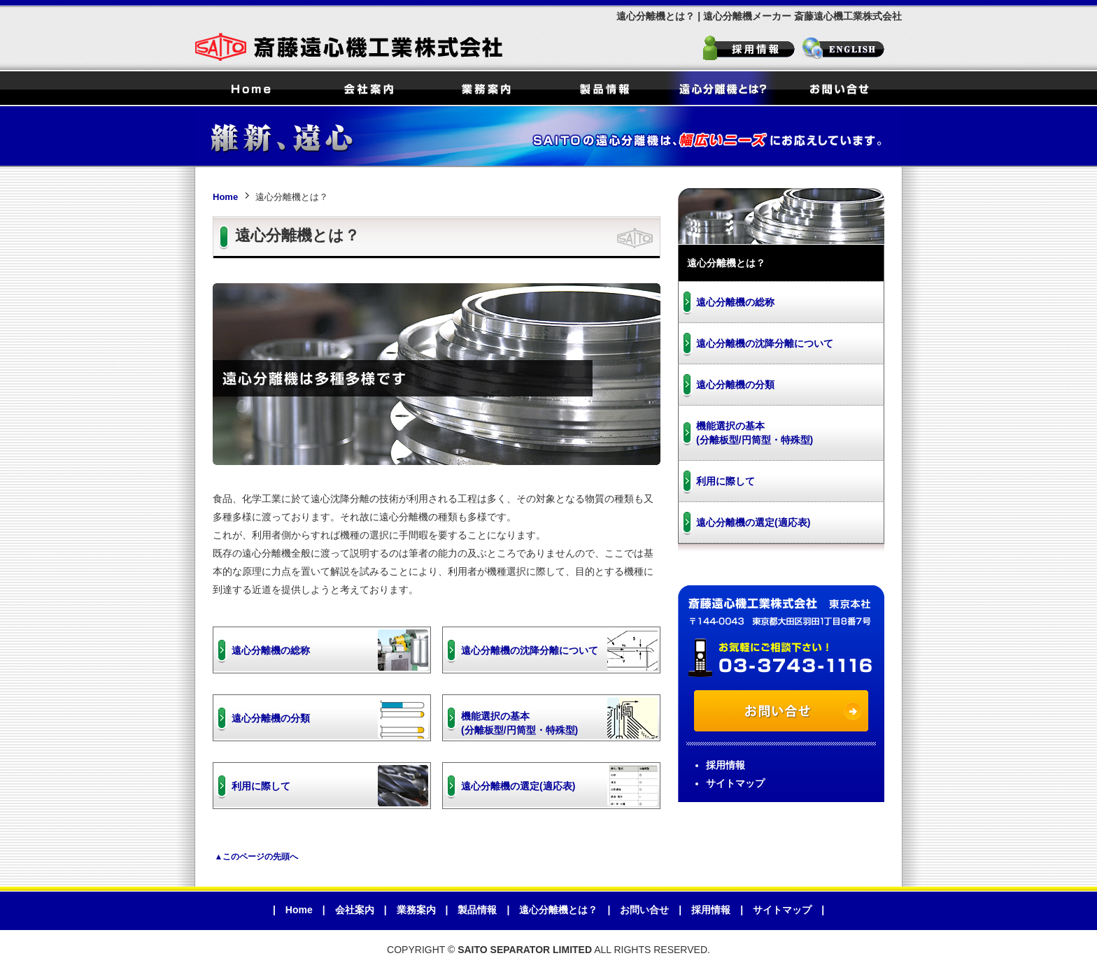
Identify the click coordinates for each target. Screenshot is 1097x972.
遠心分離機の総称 (271, 650)
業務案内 (486, 88)
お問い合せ (839, 88)
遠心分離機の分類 (271, 718)
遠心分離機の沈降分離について (529, 650)
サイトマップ (735, 783)
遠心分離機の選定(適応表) (518, 786)
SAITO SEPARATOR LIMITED (851, 49)
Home (251, 88)
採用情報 (749, 49)
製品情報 (604, 88)
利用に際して (261, 786)
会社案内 (369, 88)
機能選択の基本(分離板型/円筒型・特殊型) (519, 723)
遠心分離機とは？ (721, 88)
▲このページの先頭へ (257, 857)
